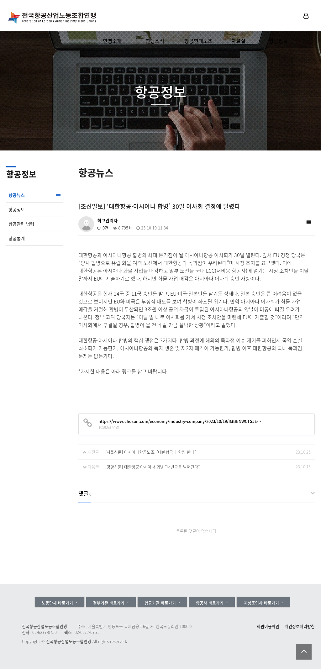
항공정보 (278, 41)
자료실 (238, 41)
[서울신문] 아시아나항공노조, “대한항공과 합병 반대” (150, 452)
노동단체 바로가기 (58, 603)
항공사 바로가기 (210, 603)
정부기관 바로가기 (109, 603)
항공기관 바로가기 (161, 603)
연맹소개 (112, 41)
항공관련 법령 (21, 224)
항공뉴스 (16, 195)
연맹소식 (154, 41)
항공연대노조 (198, 41)
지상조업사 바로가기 (262, 603)
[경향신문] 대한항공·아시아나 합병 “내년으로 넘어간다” (152, 467)
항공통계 (16, 238)
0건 (102, 228)
